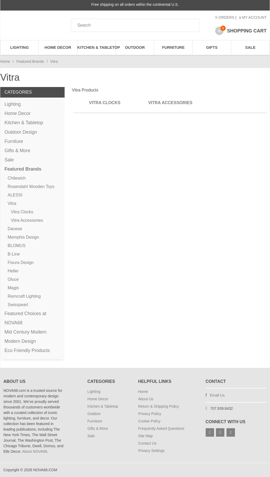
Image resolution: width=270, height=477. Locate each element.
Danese (15, 229)
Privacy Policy (149, 414)
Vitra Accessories (170, 102)
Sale (250, 47)
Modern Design (20, 341)
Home (5, 61)
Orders (224, 17)
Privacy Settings (151, 451)
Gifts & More (17, 150)
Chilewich (17, 178)
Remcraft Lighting (24, 296)
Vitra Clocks (104, 102)
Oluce (13, 279)
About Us (145, 399)
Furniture (173, 47)
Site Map (145, 436)
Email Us (217, 395)
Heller (13, 271)
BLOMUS (17, 245)
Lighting (19, 47)
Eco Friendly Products (27, 350)
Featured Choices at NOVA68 (25, 318)
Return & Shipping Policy (158, 406)
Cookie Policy (149, 421)
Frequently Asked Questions (161, 428)
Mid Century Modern (25, 332)
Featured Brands (30, 61)
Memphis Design (23, 237)
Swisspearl (18, 304)
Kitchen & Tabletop (96, 47)
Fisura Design (21, 262)
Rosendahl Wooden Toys (31, 186)
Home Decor (58, 47)
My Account (253, 17)
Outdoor (135, 47)
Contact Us (147, 443)
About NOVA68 (34, 451)
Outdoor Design (20, 132)
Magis (13, 288)
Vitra (12, 203)
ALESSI (15, 195)
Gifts (212, 47)
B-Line (14, 254)
